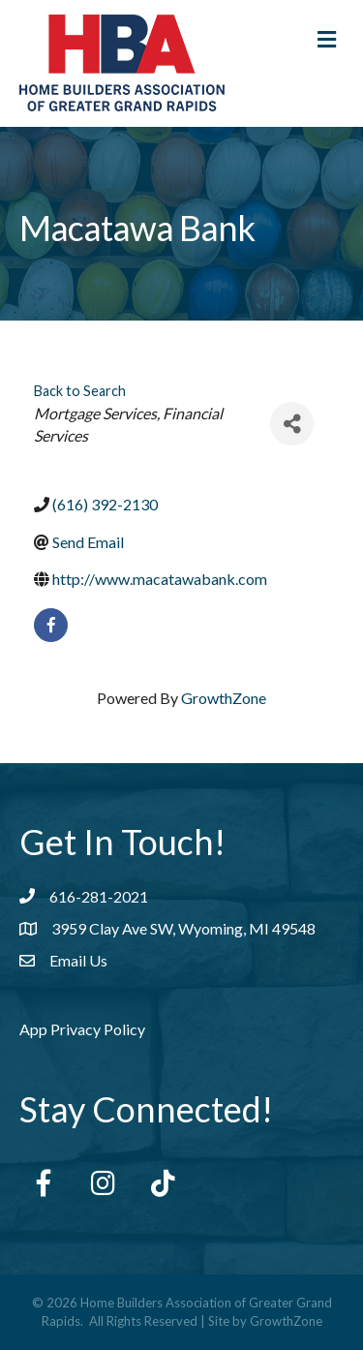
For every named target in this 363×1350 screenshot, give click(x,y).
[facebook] (51, 625)
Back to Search (80, 391)
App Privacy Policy (82, 1029)
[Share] (292, 423)
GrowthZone (223, 698)
